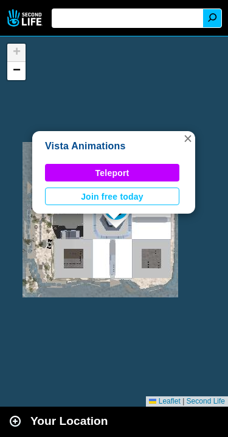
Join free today (112, 197)
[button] (188, 138)
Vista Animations (85, 146)
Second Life (26, 17)
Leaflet (164, 401)
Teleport (112, 173)
